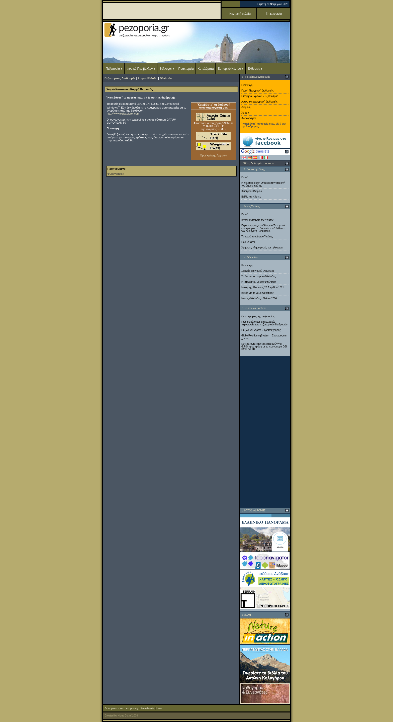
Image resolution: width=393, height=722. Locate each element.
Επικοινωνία (273, 14)
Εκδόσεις (254, 68)
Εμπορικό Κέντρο (229, 68)
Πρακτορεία (186, 68)
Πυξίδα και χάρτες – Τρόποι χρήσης (261, 330)
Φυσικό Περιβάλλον (140, 68)
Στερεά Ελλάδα (147, 78)
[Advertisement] (265, 431)
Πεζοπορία (113, 68)
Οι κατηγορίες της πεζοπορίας (257, 316)
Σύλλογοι (166, 68)
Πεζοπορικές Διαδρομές (120, 78)
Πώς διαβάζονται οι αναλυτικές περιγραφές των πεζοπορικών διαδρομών (264, 323)
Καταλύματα (206, 68)
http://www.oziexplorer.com (123, 113)
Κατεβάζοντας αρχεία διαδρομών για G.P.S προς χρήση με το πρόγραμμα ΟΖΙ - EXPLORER (264, 346)
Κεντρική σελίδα (240, 14)
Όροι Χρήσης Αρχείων (213, 155)
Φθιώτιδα (166, 78)
